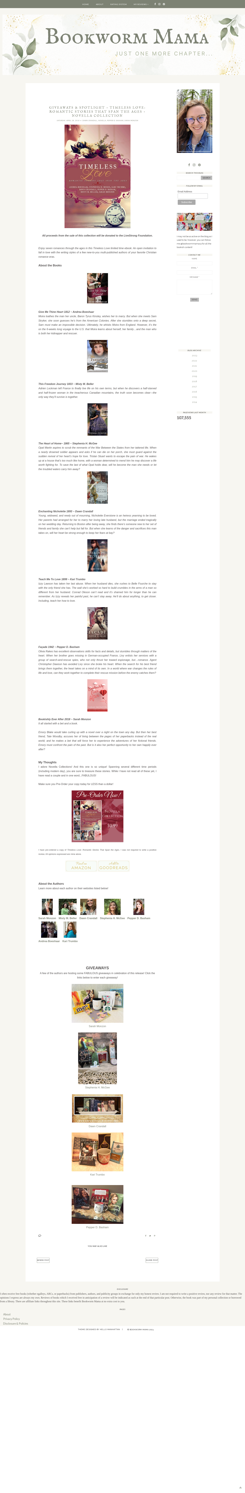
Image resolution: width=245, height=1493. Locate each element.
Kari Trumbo (70, 940)
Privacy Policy (11, 1317)
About (99, 4)
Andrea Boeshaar (49, 940)
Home (85, 4)
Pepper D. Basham (115, 120)
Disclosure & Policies (15, 1321)
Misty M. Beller (68, 917)
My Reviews (140, 4)
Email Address (185, 191)
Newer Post (43, 1259)
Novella (102, 120)
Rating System (118, 4)
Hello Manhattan (110, 1328)
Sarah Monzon (131, 120)
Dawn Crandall (89, 120)
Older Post (152, 1259)
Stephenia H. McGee (112, 917)
